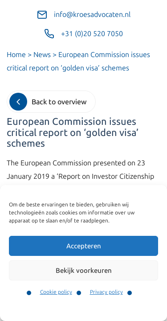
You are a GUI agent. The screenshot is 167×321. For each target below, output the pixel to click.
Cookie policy (56, 292)
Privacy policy (106, 292)
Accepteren (83, 246)
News (42, 54)
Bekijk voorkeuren (84, 271)
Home (16, 54)
